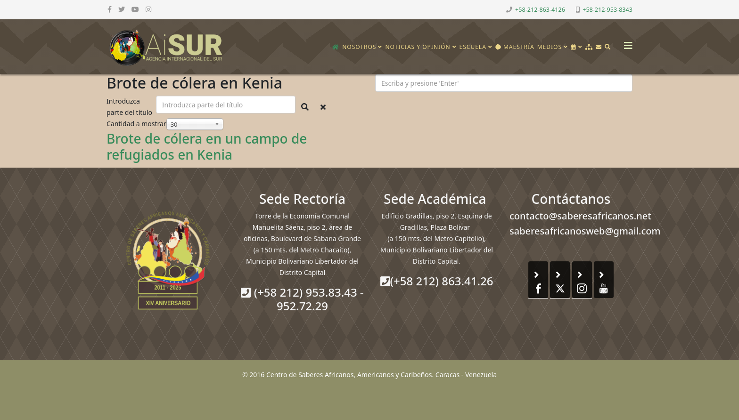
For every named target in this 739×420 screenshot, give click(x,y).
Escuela (473, 47)
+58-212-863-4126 (540, 10)
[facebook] (109, 9)
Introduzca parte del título (130, 107)
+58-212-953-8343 (607, 10)
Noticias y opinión (417, 47)
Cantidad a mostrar (136, 123)
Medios (549, 47)
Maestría (514, 47)
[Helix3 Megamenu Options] (625, 42)
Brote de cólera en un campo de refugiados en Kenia (207, 146)
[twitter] (121, 9)
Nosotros (359, 47)
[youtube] (135, 9)
